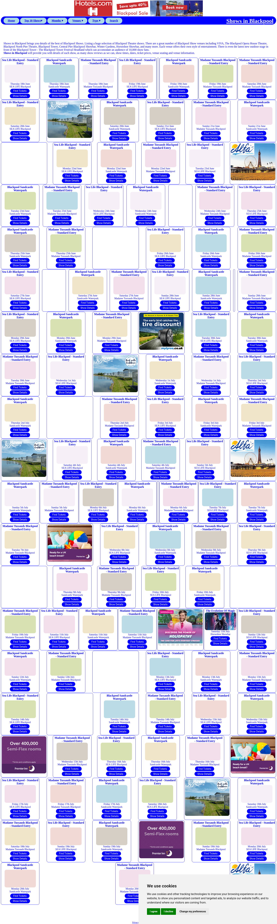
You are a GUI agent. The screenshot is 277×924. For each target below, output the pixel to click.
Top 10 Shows (33, 20)
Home (11, 20)
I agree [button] (153, 911)
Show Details (20, 96)
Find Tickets (19, 90)
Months (57, 20)
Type (96, 20)
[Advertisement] (138, 33)
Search (114, 20)
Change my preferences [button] (192, 911)
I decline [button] (168, 911)
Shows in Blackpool (249, 21)
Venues (77, 20)
